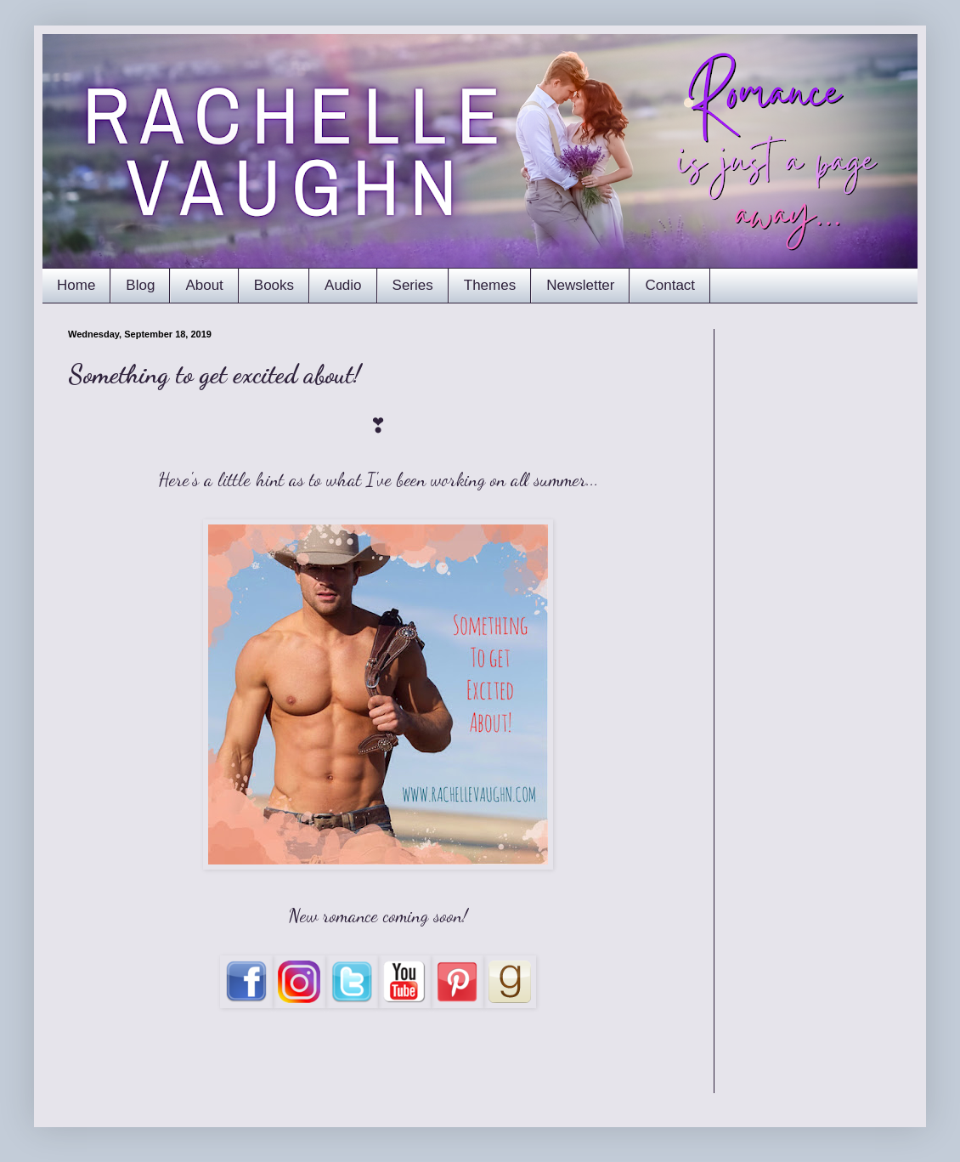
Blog (140, 285)
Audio (343, 285)
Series (412, 285)
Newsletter (580, 285)
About (204, 285)
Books (274, 285)
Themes (490, 285)
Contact (670, 285)
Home (76, 285)
